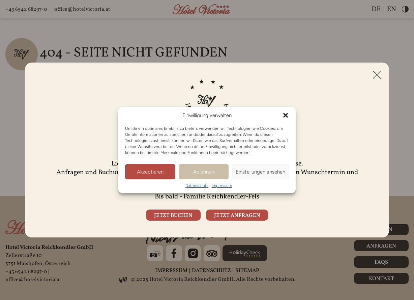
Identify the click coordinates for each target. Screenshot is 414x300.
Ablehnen (203, 172)
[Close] (377, 75)
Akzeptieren (150, 172)
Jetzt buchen (173, 215)
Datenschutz (196, 185)
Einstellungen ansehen (260, 172)
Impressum (222, 185)
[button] (285, 115)
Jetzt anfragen (237, 215)
